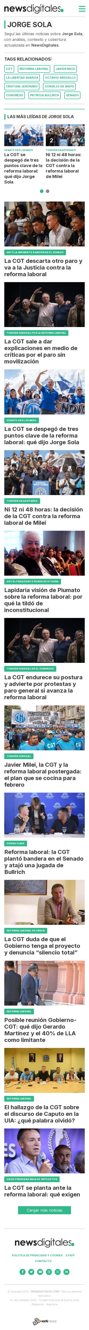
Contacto (43, 1261)
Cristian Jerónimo (22, 86)
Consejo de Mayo (59, 86)
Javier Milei (65, 69)
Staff (70, 1255)
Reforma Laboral (34, 69)
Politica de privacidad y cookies (37, 1255)
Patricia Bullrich (44, 95)
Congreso (14, 95)
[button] (42, 191)
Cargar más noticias (44, 1210)
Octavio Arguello (60, 77)
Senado (72, 95)
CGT (9, 69)
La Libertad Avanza (22, 77)
